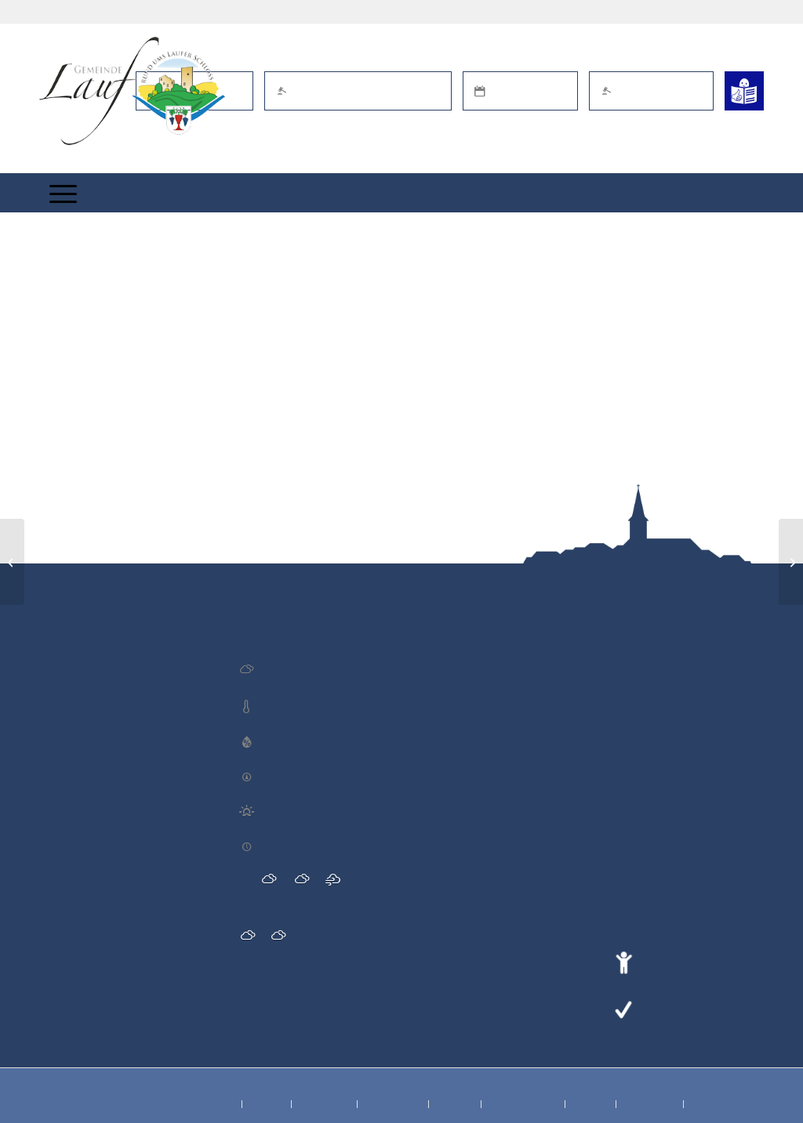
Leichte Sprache (685, 1008)
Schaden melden (651, 91)
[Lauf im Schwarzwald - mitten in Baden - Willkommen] (132, 91)
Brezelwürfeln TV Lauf (96, 766)
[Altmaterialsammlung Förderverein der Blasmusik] (791, 562)
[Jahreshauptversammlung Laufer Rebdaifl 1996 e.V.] (12, 562)
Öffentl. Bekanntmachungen (358, 91)
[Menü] (63, 192)
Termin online (520, 91)
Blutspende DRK (84, 664)
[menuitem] (63, 192)
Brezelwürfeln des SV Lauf (105, 886)
